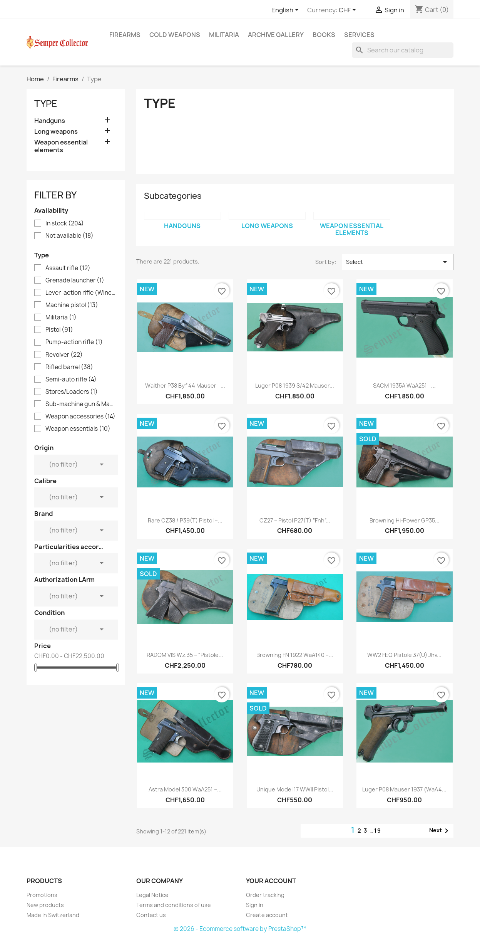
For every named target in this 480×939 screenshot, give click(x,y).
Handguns (49, 121)
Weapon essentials (77, 429)
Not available (69, 236)
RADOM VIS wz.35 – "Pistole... (185, 654)
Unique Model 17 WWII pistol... (294, 789)
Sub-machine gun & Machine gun (81, 404)
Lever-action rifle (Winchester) (81, 293)
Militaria (224, 34)
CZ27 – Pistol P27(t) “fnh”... (294, 520)
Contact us (151, 915)
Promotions (42, 895)
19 (377, 830)
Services (359, 34)
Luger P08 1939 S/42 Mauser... (294, 385)
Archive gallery (276, 34)
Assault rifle (67, 268)
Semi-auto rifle (71, 379)
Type (45, 103)
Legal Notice (152, 895)
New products (45, 905)
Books (324, 34)
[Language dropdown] (286, 10)
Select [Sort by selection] (398, 262)
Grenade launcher (74, 280)
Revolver (64, 355)
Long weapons (56, 132)
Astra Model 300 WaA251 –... (185, 789)
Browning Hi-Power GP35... (405, 520)
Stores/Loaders (71, 392)
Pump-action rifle (74, 342)
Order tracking (265, 895)
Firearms (124, 34)
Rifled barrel (69, 367)
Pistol (59, 330)
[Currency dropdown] (349, 10)
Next (440, 830)
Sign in (254, 905)
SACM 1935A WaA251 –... (404, 385)
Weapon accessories (80, 416)
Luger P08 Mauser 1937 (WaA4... (404, 789)
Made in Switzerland (53, 915)
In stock (64, 223)
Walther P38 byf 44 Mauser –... (185, 385)
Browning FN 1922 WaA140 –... (294, 654)
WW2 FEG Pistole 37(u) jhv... (404, 654)
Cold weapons (174, 34)
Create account (267, 915)
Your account (271, 881)
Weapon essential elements (61, 146)
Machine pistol (71, 305)
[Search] (402, 50)
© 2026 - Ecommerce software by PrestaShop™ (240, 929)
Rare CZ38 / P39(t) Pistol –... (185, 520)
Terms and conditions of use (173, 905)
